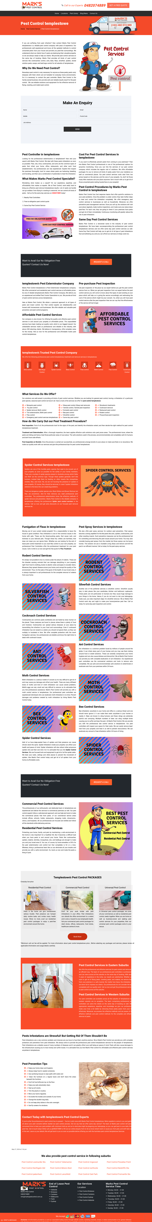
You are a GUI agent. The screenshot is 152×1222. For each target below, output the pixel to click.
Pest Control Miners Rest (61, 1168)
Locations (64, 13)
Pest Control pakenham (32, 1174)
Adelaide (54, 1190)
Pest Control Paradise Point (119, 1162)
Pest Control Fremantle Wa (118, 1174)
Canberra (54, 1194)
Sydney (53, 1201)
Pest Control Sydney (86, 1197)
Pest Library (74, 13)
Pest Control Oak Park (88, 1174)
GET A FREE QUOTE (118, 5)
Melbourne (54, 1197)
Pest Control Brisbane (86, 1191)
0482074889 (84, 5)
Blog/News (84, 13)
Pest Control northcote (88, 1168)
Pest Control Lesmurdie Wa (33, 1162)
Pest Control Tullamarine (61, 1162)
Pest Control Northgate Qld (33, 1168)
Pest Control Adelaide (86, 1200)
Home (57, 13)
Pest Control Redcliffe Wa (118, 1168)
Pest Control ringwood (88, 1162)
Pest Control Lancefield (60, 1174)
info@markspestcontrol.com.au (31, 1197)
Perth (53, 1199)
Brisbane (54, 1192)
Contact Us (93, 13)
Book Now (77, 937)
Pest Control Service (33, 29)
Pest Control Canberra (86, 1194)
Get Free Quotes (101, 262)
